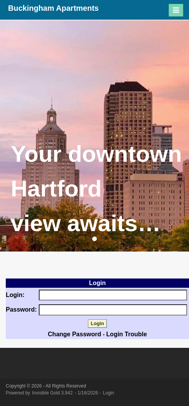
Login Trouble (126, 334)
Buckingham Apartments (53, 8)
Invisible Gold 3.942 (53, 393)
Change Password (74, 334)
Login (108, 393)
